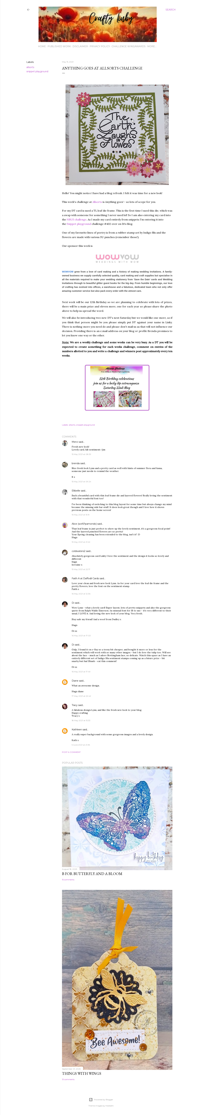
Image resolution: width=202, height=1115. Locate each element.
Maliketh (110, 1105)
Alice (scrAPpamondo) (84, 523)
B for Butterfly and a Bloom (92, 873)
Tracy (75, 705)
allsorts (30, 67)
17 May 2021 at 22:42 (81, 696)
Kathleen (77, 729)
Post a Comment (71, 752)
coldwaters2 (78, 551)
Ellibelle (76, 490)
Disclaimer (80, 46)
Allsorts (97, 201)
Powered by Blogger (101, 1100)
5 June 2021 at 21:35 (81, 745)
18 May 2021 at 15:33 (81, 720)
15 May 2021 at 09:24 (81, 481)
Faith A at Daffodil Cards (85, 578)
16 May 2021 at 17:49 (81, 671)
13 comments (68, 1079)
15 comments (68, 879)
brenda (76, 463)
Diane (75, 680)
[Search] (171, 10)
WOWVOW (67, 271)
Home (42, 46)
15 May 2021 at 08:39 (81, 454)
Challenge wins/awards (129, 46)
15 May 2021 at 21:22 (81, 542)
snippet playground (37, 71)
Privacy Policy (100, 46)
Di (73, 602)
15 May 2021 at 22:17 (81, 569)
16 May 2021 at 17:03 (81, 635)
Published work (59, 46)
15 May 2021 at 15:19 (81, 514)
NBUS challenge (76, 219)
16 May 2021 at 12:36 (81, 593)
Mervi (75, 441)
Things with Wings (81, 1073)
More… (151, 46)
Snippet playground (79, 223)
